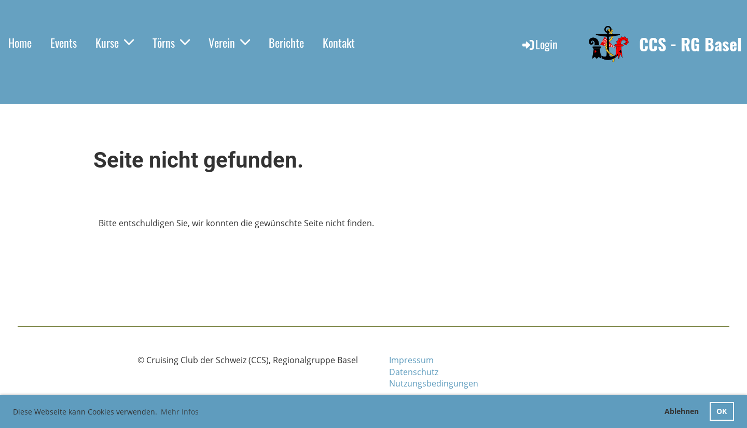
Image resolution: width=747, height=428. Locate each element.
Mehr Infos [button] (180, 412)
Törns (171, 42)
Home (20, 42)
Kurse (114, 42)
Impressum (411, 360)
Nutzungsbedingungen (433, 383)
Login (539, 44)
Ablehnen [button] (682, 411)
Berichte (286, 42)
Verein (229, 42)
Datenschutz (413, 372)
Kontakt (339, 42)
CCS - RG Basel (690, 44)
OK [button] (721, 411)
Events (63, 42)
